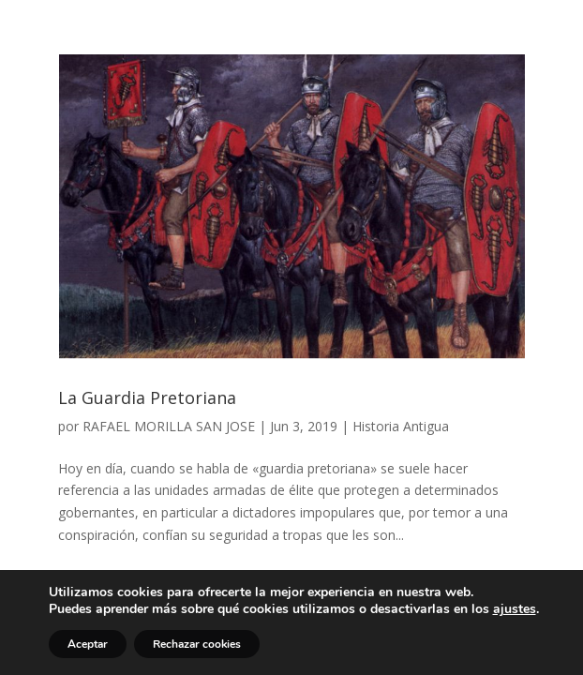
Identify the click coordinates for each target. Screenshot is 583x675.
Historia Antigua (400, 426)
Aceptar (87, 644)
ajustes (514, 609)
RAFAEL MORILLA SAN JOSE (168, 426)
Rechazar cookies (197, 644)
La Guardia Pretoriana (147, 397)
